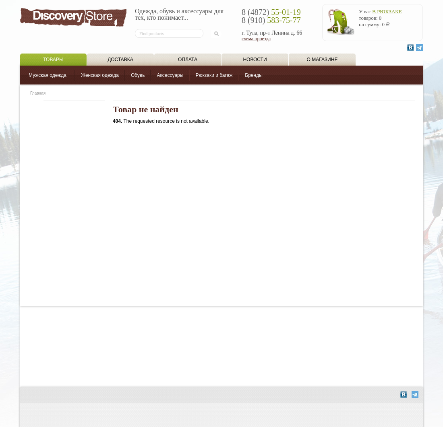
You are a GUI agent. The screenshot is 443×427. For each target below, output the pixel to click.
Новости (255, 59)
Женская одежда (100, 75)
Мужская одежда (47, 75)
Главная (38, 93)
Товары (53, 59)
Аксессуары (170, 75)
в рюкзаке (387, 11)
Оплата (187, 59)
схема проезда (256, 38)
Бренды (253, 75)
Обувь (138, 75)
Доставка (120, 59)
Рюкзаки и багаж (213, 75)
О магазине (322, 59)
